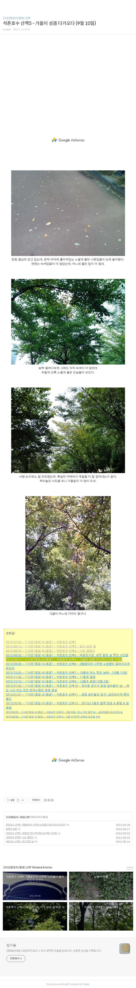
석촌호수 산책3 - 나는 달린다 (19, 837)
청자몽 (11, 946)
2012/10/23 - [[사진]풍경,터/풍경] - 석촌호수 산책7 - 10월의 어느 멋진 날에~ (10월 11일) (66, 672)
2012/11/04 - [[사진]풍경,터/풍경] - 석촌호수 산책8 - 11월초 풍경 (50, 677)
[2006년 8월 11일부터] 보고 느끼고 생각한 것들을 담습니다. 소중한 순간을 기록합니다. (53, 950)
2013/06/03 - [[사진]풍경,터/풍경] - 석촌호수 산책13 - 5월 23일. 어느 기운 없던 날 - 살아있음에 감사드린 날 (64, 712)
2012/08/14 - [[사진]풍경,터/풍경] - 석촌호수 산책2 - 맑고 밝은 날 (51, 646)
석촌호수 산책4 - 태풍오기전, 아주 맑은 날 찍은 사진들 (31, 833)
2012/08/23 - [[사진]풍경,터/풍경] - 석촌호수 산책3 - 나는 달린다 (50, 651)
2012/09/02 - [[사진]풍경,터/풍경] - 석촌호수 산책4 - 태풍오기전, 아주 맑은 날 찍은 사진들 (67, 655)
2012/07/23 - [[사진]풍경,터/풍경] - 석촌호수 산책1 (41, 642)
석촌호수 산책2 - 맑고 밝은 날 (20, 841)
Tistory (86, 984)
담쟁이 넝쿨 (11, 829)
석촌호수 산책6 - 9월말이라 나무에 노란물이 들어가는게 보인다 (36, 824)
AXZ (67, 984)
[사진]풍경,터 (12, 817)
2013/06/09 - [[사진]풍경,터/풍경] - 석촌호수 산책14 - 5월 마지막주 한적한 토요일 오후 (53, 716)
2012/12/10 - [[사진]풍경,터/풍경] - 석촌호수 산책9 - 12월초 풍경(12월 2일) (57, 681)
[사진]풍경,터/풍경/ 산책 (16, 18)
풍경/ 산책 (24, 817)
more (130, 867)
